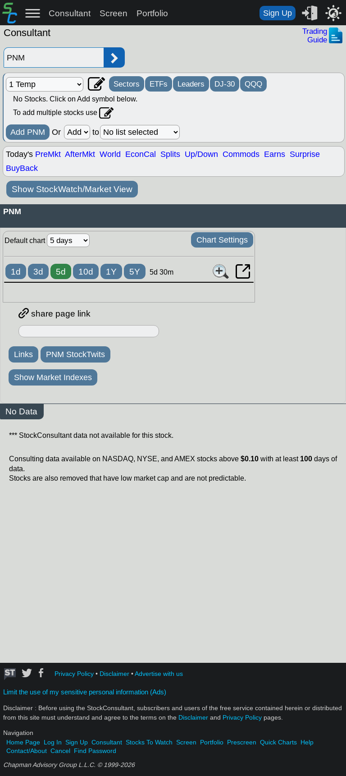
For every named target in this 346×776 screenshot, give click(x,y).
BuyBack (22, 168)
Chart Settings (222, 239)
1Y (111, 271)
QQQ (253, 84)
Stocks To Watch (149, 742)
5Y (134, 271)
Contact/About (26, 751)
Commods (241, 154)
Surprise (305, 154)
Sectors (127, 84)
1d (16, 271)
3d (38, 271)
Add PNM (27, 132)
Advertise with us (159, 674)
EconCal (140, 154)
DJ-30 (224, 84)
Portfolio (152, 13)
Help (307, 742)
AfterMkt (80, 154)
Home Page (23, 742)
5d (61, 271)
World (110, 154)
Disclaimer (114, 674)
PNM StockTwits (75, 354)
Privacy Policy (74, 674)
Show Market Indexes (53, 377)
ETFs (159, 84)
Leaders (191, 84)
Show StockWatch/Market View (72, 189)
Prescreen (241, 742)
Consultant (70, 13)
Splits (170, 154)
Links (23, 354)
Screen (113, 13)
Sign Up (277, 13)
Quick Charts (278, 742)
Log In (53, 742)
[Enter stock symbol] (54, 57)
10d (85, 271)
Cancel (60, 751)
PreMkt (48, 154)
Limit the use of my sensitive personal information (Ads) (84, 692)
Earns (274, 154)
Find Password (95, 751)
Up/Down (201, 154)
